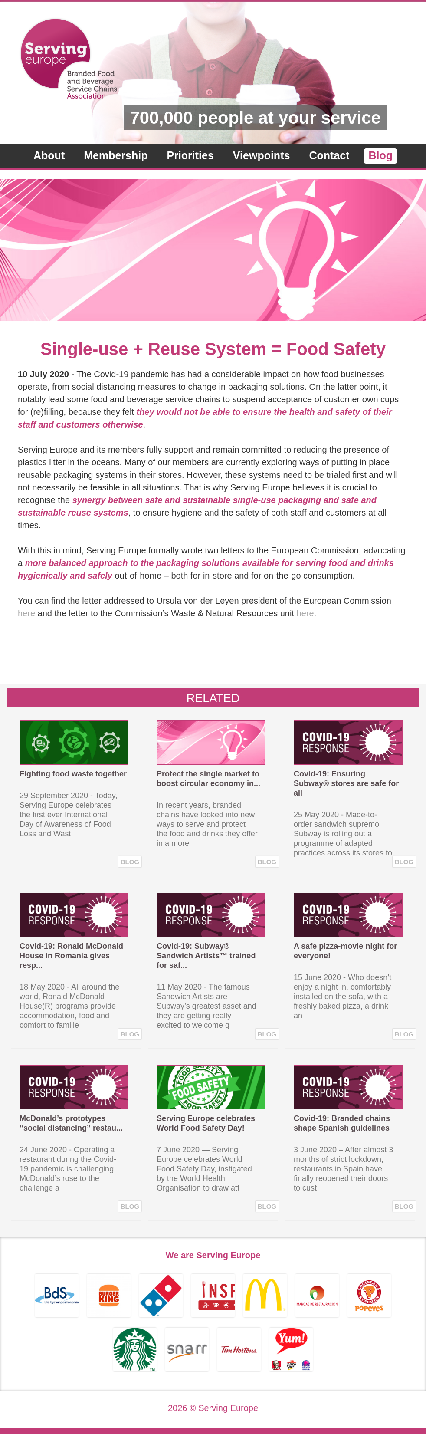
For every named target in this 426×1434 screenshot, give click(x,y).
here (26, 613)
